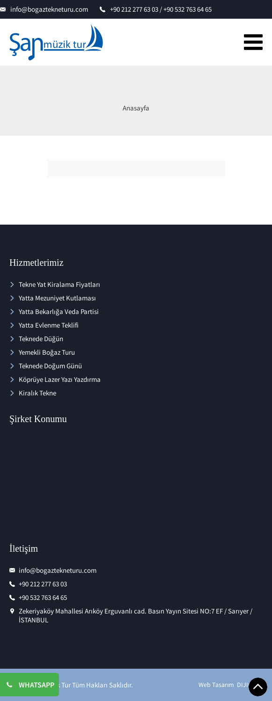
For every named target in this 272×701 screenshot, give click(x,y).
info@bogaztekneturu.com (49, 9)
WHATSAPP (36, 684)
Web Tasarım (216, 684)
